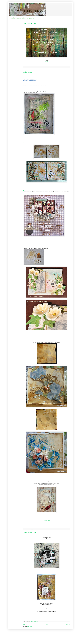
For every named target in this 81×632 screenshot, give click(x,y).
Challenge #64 (27, 72)
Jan (23, 142)
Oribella (39, 481)
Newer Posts (25, 624)
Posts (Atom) (29, 626)
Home (47, 624)
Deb (23, 190)
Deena (46, 573)
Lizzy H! (46, 542)
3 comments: (36, 621)
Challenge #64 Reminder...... (31, 23)
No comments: (36, 66)
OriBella (24, 244)
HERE (46, 61)
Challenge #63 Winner (30, 532)
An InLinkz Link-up (47, 520)
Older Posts (68, 624)
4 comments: (36, 529)
